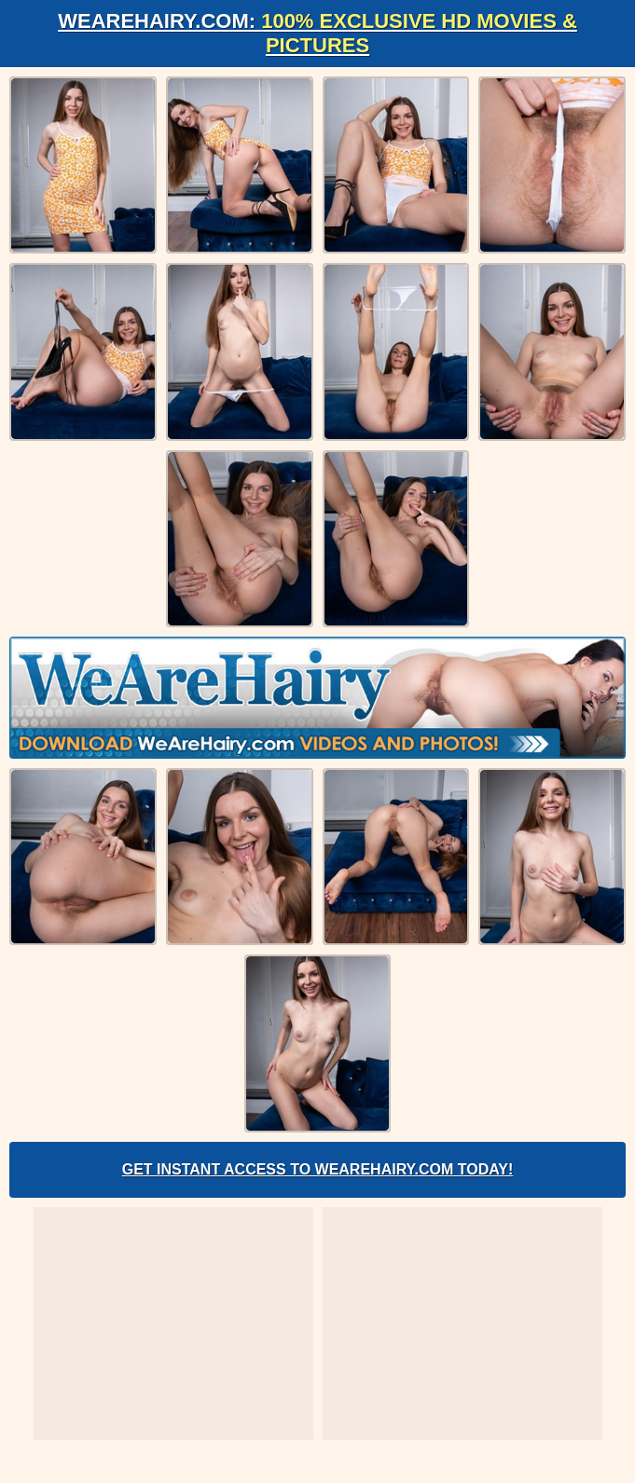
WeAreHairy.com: (317, 33)
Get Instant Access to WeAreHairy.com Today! (318, 1169)
